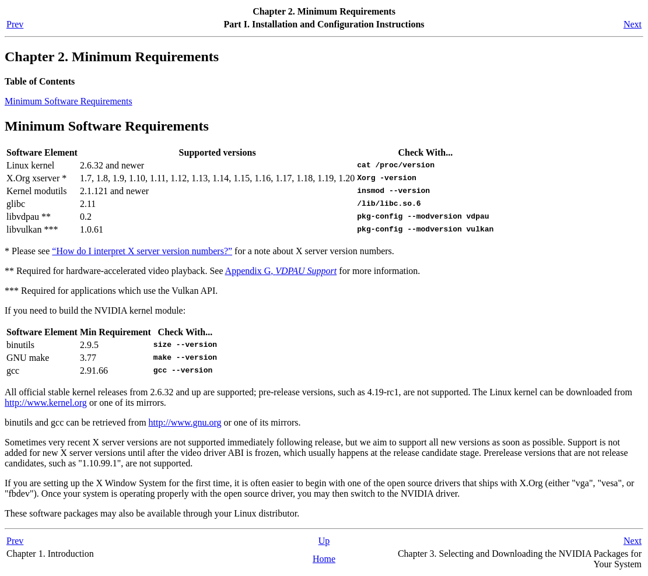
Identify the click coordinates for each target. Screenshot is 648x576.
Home (324, 559)
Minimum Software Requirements (68, 101)
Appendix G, (281, 271)
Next (633, 24)
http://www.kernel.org (46, 403)
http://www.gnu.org (185, 422)
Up (324, 541)
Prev (14, 24)
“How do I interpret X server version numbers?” (142, 251)
